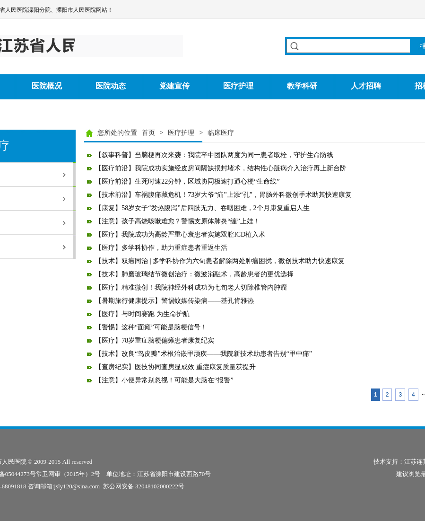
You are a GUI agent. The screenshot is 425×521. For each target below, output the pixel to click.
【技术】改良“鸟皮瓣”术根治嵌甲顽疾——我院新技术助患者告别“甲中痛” (203, 353)
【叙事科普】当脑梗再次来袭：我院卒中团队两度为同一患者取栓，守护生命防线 (214, 155)
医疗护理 (238, 86)
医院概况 (47, 86)
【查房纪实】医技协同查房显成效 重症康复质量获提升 (175, 367)
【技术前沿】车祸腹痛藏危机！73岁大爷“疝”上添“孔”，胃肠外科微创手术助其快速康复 (223, 194)
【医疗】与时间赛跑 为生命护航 (142, 314)
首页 (148, 132)
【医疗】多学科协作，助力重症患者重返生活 (161, 247)
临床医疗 (221, 132)
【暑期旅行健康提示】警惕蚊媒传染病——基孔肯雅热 (174, 300)
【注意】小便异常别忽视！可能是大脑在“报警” (164, 380)
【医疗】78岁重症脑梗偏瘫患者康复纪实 (154, 340)
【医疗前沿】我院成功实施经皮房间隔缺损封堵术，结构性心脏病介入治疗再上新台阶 (221, 168)
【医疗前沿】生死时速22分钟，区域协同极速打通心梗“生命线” (187, 181)
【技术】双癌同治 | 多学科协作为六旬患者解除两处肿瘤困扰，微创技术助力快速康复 (220, 261)
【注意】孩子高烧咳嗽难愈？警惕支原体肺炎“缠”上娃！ (177, 221)
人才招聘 (366, 86)
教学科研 (302, 86)
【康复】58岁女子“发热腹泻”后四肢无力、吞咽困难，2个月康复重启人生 (202, 208)
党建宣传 (174, 86)
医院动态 (110, 86)
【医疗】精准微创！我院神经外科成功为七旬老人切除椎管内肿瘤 (191, 287)
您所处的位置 (117, 132)
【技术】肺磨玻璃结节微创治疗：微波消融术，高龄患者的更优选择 (194, 274)
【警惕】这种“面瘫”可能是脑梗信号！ (151, 327)
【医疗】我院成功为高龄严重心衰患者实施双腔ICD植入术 (180, 234)
